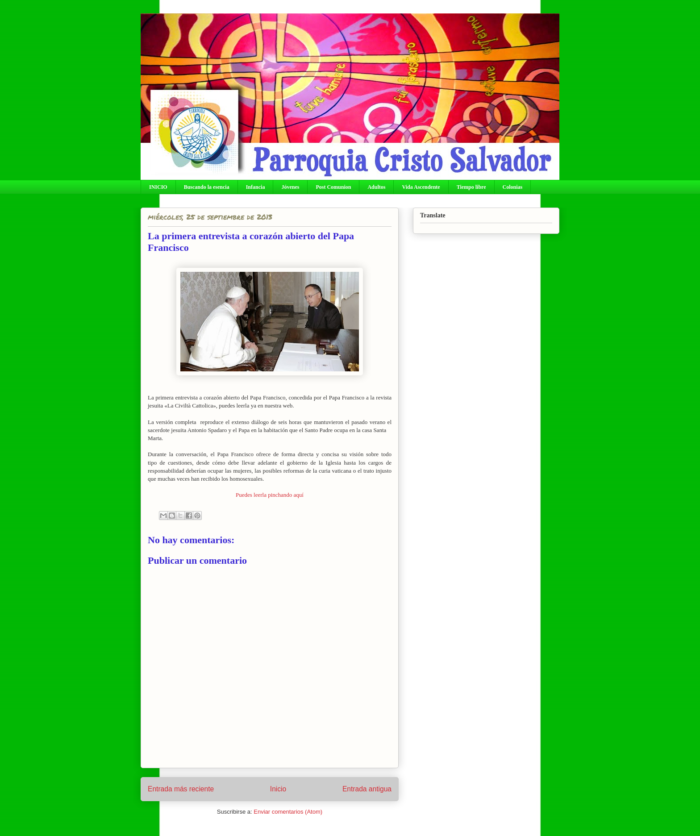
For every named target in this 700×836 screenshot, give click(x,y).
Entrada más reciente (181, 789)
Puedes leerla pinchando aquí (270, 494)
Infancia (255, 187)
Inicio (278, 789)
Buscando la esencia (206, 187)
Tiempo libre (471, 187)
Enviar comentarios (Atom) (288, 811)
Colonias (513, 187)
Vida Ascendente (421, 187)
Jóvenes (290, 187)
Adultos (376, 187)
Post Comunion (333, 187)
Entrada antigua (367, 789)
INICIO (158, 187)
